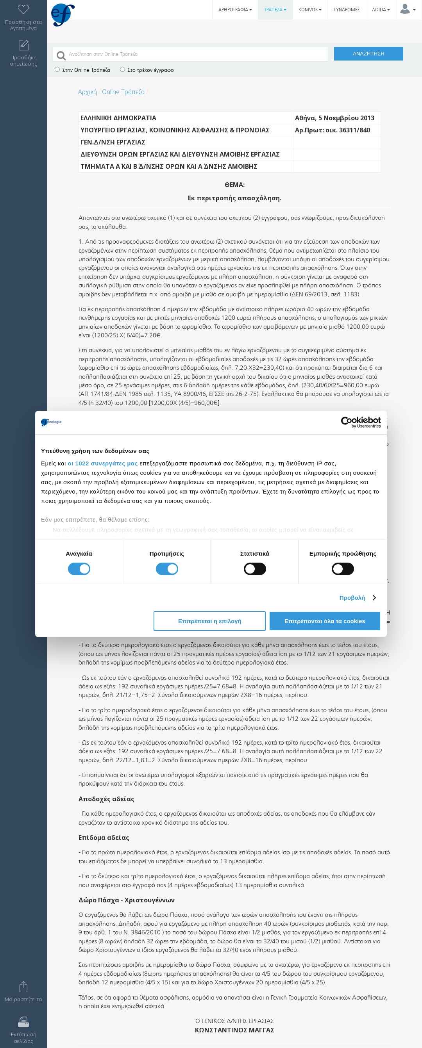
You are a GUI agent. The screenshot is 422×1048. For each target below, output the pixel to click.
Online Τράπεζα (123, 91)
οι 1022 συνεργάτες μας (103, 463)
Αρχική (87, 91)
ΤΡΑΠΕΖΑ (275, 9)
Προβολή (352, 597)
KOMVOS (310, 9)
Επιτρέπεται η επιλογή (209, 621)
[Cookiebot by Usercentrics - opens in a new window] (347, 422)
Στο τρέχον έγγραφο (147, 70)
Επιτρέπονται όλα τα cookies (324, 621)
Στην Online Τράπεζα (82, 70)
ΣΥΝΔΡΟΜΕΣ (347, 9)
